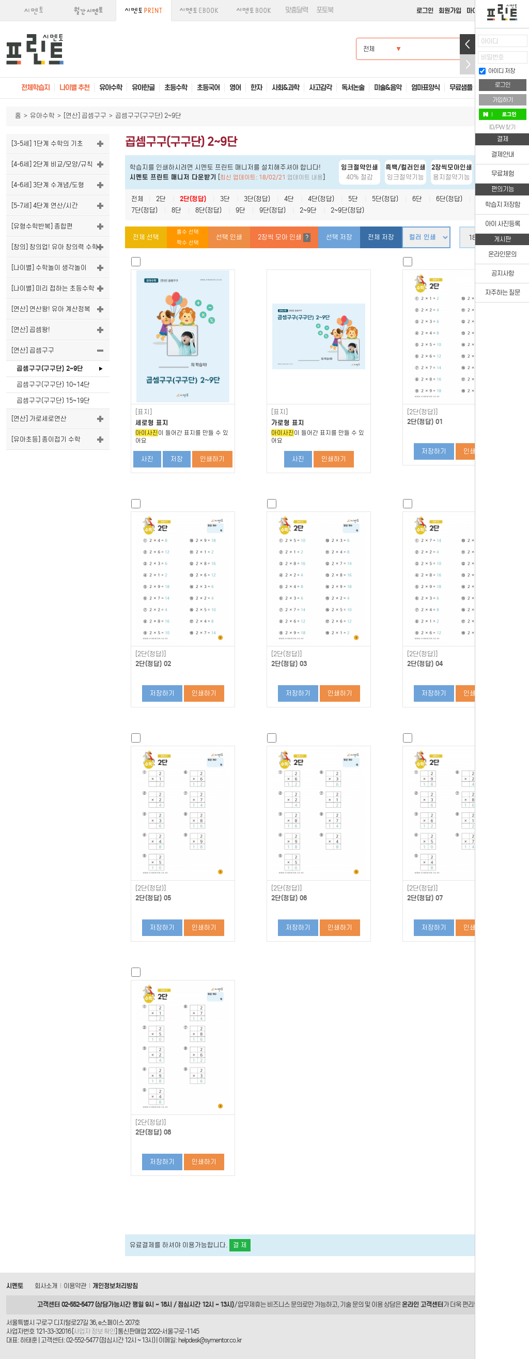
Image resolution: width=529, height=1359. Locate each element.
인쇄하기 (212, 459)
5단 (353, 199)
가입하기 (502, 99)
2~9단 (308, 210)
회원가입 (450, 10)
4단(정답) (321, 199)
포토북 (324, 10)
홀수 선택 (188, 232)
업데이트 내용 (305, 177)
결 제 (240, 1245)
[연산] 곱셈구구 (85, 115)
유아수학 (42, 115)
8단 (176, 210)
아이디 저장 (497, 70)
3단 (225, 199)
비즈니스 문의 (284, 1304)
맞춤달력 (296, 10)
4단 (289, 199)
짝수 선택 (188, 242)
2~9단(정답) (347, 210)
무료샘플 (460, 87)
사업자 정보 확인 (94, 1331)
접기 (467, 64)
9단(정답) (272, 210)
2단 (161, 199)
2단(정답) (193, 199)
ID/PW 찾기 (502, 127)
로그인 (424, 10)
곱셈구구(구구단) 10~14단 (53, 384)
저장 (176, 459)
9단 (240, 210)
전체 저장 (381, 237)
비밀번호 (492, 57)
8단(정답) (208, 210)
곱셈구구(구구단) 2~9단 (50, 368)
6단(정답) (449, 199)
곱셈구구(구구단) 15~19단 (53, 400)
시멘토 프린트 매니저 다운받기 (173, 177)
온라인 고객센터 (422, 1304)
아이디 (489, 41)
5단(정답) (385, 199)
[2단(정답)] (422, 412)
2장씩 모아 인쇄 (284, 237)
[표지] (143, 412)
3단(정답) (257, 199)
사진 (147, 459)
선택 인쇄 (229, 237)
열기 (467, 44)
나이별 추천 (74, 87)
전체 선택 (146, 237)
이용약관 (75, 1286)
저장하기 (434, 451)
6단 (417, 199)
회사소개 (46, 1286)
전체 (137, 199)
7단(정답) (144, 210)
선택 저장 (339, 237)
